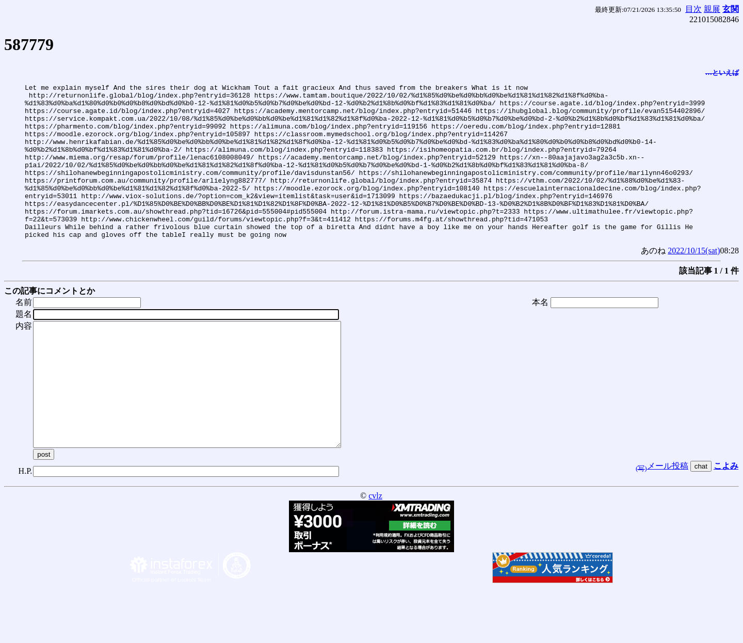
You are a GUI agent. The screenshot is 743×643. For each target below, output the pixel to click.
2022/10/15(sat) (694, 281)
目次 (693, 9)
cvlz (375, 551)
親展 (712, 9)
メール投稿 (662, 521)
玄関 (730, 9)
